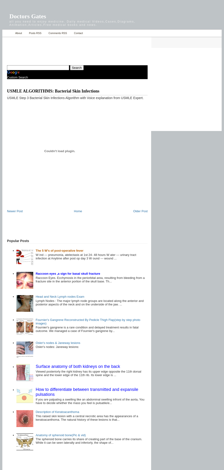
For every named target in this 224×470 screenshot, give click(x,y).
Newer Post (15, 211)
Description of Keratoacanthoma (57, 412)
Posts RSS (35, 33)
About (18, 33)
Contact (78, 33)
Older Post (140, 211)
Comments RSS (58, 33)
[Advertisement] (62, 48)
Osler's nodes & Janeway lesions (58, 343)
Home (7, 33)
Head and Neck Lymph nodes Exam (60, 296)
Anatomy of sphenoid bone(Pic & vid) (61, 435)
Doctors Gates (27, 16)
